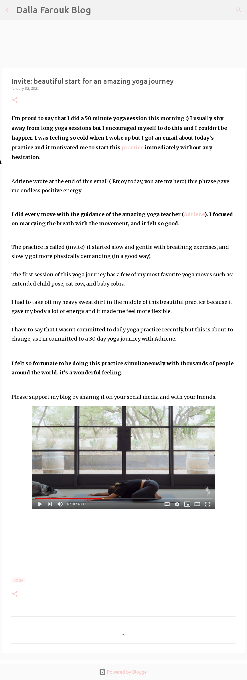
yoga (18, 580)
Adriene (194, 214)
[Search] (239, 10)
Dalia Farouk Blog (53, 10)
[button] (14, 100)
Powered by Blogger (123, 672)
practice (133, 147)
